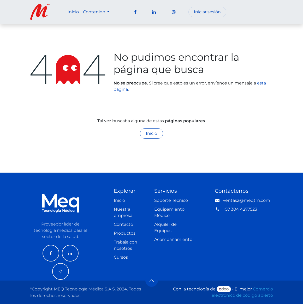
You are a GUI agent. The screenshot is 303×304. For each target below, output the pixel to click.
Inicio (151, 133)
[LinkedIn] (70, 253)
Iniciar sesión (207, 11)
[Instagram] (60, 271)
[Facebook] (51, 253)
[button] (151, 280)
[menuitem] (73, 12)
